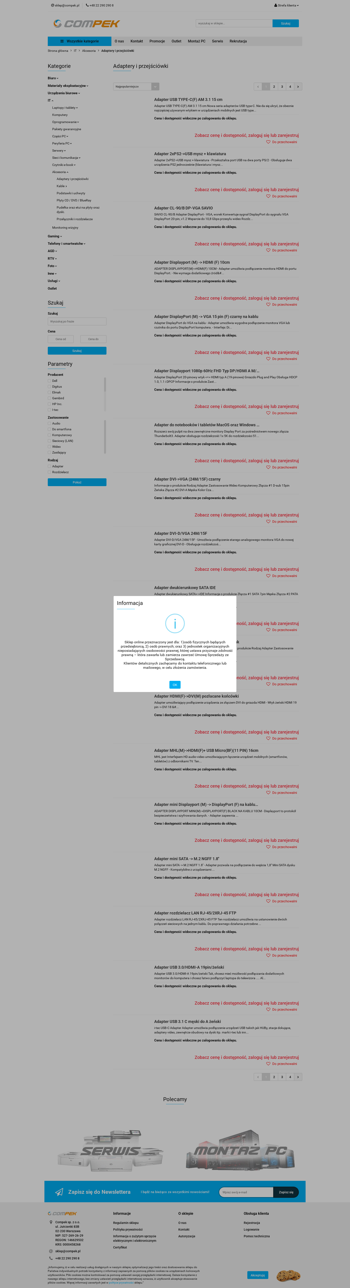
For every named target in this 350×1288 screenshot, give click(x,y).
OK (175, 685)
